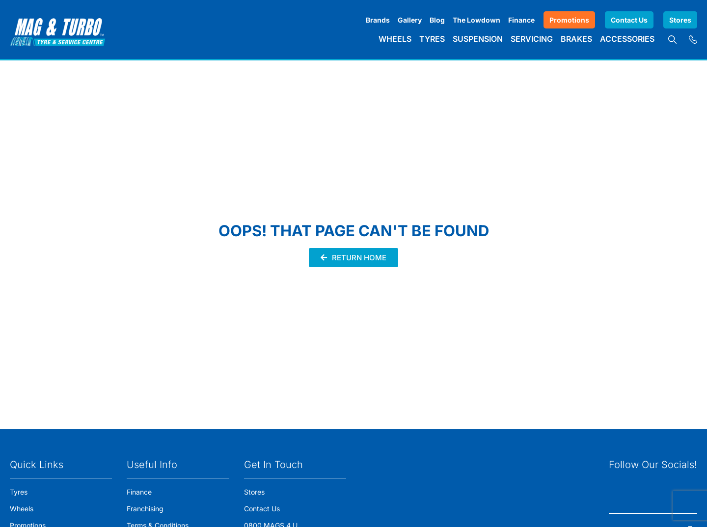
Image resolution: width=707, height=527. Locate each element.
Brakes (576, 39)
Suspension (478, 39)
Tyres (432, 39)
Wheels (395, 39)
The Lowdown (476, 20)
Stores (680, 20)
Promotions (569, 20)
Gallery (410, 20)
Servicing (532, 39)
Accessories (627, 39)
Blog (437, 20)
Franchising (145, 508)
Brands (378, 20)
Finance (521, 20)
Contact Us (629, 20)
